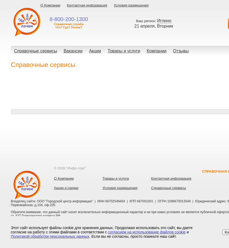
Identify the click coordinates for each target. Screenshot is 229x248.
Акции (95, 51)
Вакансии (73, 51)
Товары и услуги (124, 51)
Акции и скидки (66, 188)
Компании (157, 51)
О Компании (50, 5)
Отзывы (181, 51)
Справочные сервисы (35, 51)
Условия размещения (131, 5)
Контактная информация (87, 5)
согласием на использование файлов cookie (147, 232)
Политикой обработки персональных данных (50, 236)
